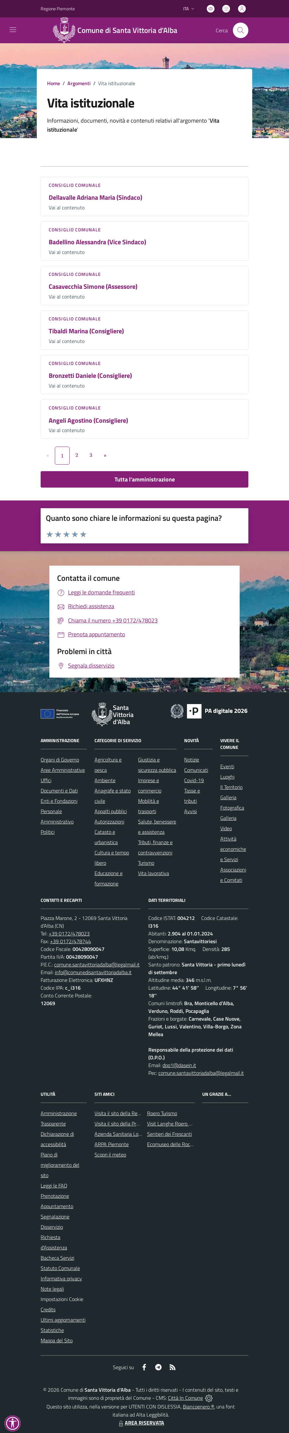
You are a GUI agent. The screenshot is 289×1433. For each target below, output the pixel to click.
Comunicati (196, 770)
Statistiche (52, 1330)
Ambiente (105, 780)
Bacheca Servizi (57, 1258)
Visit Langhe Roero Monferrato (180, 1123)
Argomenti (79, 83)
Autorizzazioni (109, 821)
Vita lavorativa (153, 873)
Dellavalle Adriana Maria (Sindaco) (95, 197)
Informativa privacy (61, 1278)
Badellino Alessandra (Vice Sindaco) (97, 242)
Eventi (227, 766)
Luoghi (227, 777)
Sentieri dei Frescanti (169, 1134)
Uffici (46, 780)
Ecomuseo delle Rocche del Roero (183, 1144)
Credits (48, 1309)
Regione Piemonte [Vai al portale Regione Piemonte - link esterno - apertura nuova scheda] (58, 8)
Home (53, 83)
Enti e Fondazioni (59, 801)
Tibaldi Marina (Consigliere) (86, 331)
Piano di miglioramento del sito (60, 1165)
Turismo (146, 863)
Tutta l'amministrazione (145, 479)
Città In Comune (185, 1398)
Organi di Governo (60, 759)
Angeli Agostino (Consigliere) (88, 420)
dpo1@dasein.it (179, 1065)
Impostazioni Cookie (62, 1299)
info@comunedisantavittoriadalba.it (93, 972)
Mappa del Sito (57, 1340)
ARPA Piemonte (112, 1144)
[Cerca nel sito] (240, 30)
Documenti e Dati (59, 790)
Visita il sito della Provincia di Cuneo (133, 1123)
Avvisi (190, 811)
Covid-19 (194, 780)
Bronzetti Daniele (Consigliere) (90, 375)
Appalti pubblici (111, 811)
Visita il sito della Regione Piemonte (133, 1113)
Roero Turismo (162, 1113)
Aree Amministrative (63, 770)
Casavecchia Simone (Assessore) (93, 286)
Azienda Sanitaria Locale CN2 (126, 1134)
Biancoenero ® (198, 1406)
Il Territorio (231, 787)
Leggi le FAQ (54, 1185)
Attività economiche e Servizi (233, 849)
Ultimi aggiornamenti (63, 1320)
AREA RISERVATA (140, 1423)
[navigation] (13, 30)
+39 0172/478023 (69, 933)
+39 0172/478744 (70, 941)
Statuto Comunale (60, 1268)
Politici (48, 832)
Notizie (191, 759)
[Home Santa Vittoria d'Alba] (118, 30)
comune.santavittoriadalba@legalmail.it (97, 964)
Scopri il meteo (110, 1154)
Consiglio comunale (75, 185)
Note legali (52, 1289)
